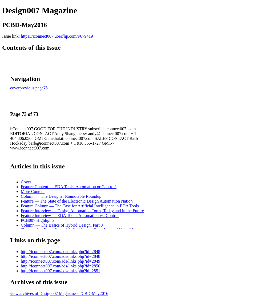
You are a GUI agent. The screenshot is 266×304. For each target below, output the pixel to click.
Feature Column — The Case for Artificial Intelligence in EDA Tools (80, 206)
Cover (26, 182)
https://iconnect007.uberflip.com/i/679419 (57, 36)
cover (15, 88)
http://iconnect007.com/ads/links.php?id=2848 (60, 251)
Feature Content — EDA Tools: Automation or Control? (68, 186)
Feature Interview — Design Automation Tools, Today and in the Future (82, 210)
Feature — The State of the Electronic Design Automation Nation (77, 201)
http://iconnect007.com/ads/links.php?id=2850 (60, 266)
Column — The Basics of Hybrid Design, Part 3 (62, 225)
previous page (31, 88)
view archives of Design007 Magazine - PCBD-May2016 (59, 293)
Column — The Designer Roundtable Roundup (61, 196)
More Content (33, 191)
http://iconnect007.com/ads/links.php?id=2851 (60, 271)
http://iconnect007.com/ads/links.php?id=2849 (60, 261)
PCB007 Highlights (37, 220)
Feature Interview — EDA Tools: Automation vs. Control (70, 215)
